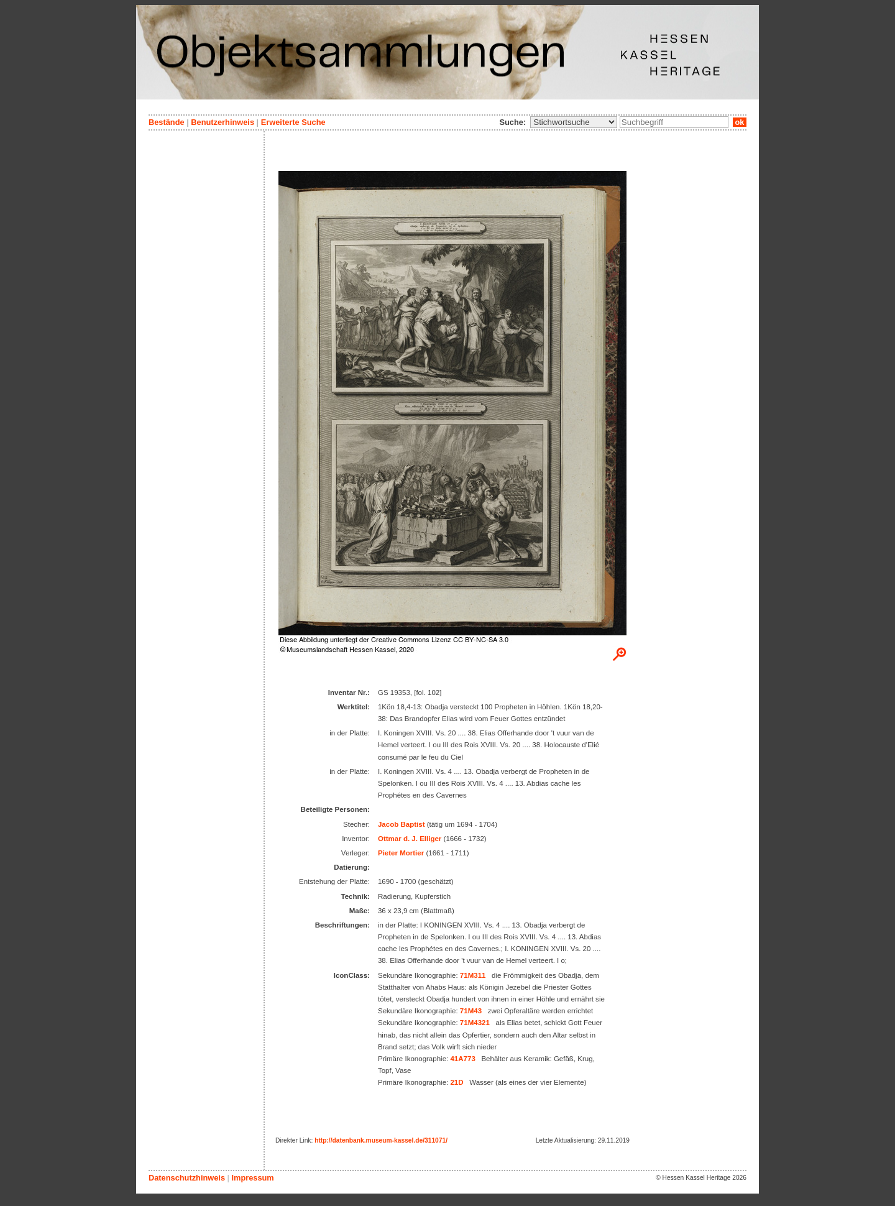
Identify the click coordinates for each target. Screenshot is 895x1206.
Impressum (252, 1177)
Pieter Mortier (401, 853)
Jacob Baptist (401, 824)
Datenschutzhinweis (187, 1177)
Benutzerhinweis (222, 122)
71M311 (473, 975)
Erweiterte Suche (293, 122)
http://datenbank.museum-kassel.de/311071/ (381, 1140)
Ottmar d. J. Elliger (409, 838)
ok (739, 122)
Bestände (167, 122)
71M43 (471, 1011)
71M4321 (475, 1022)
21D (456, 1082)
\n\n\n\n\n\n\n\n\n (573, 122)
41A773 (462, 1058)
